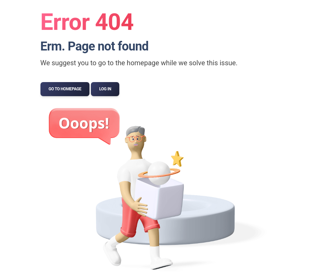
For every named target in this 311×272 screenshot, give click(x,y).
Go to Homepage (65, 89)
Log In (105, 89)
